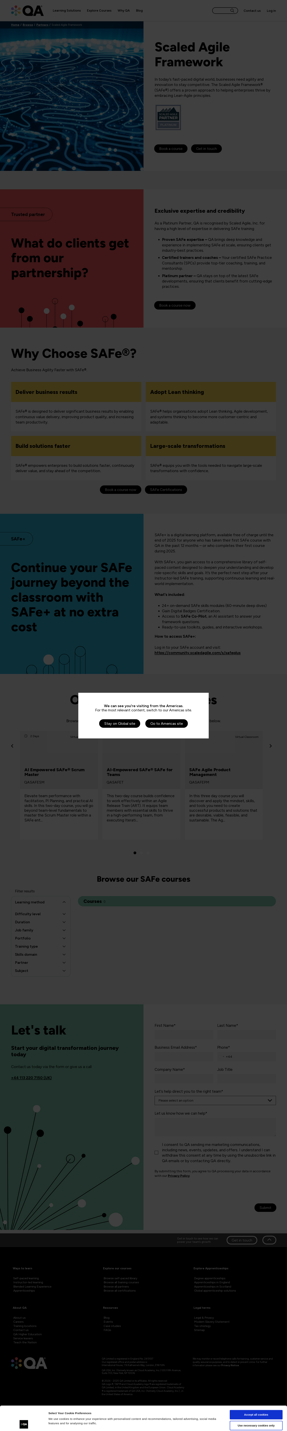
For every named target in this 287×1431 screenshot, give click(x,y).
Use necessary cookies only (256, 1402)
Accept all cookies (256, 1391)
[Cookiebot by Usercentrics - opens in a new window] (24, 1424)
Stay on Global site (119, 723)
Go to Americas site (166, 723)
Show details (57, 1423)
